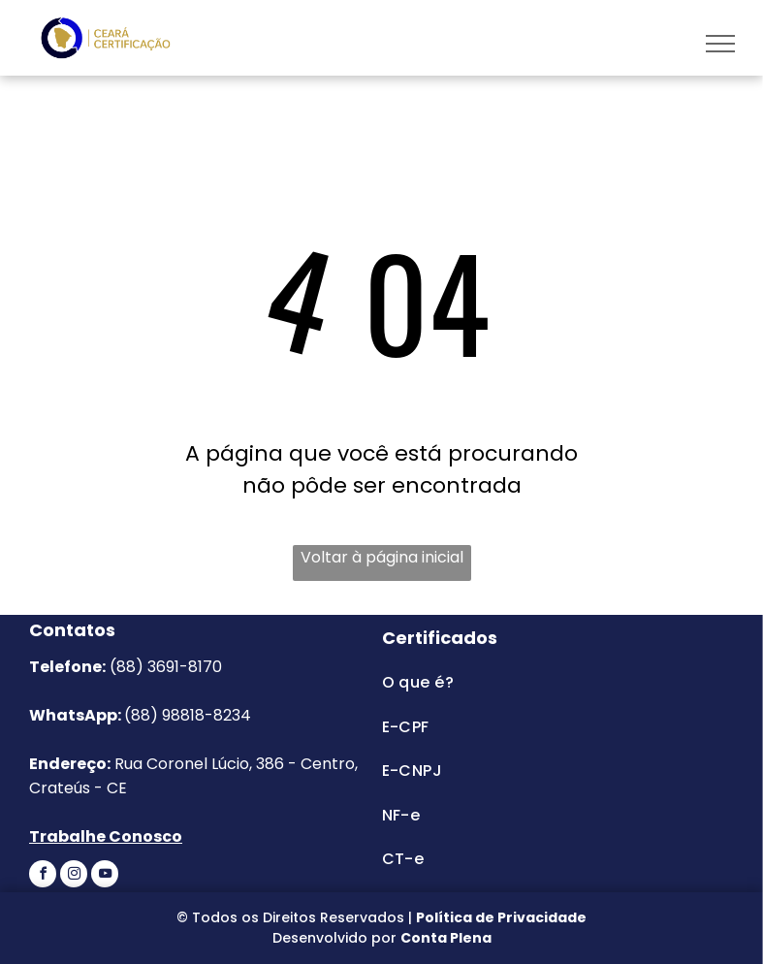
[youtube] (104, 876)
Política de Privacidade (501, 917)
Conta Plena (446, 938)
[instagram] (73, 876)
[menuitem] (548, 682)
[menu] (720, 43)
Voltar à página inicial (382, 557)
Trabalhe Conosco (105, 836)
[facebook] (42, 876)
